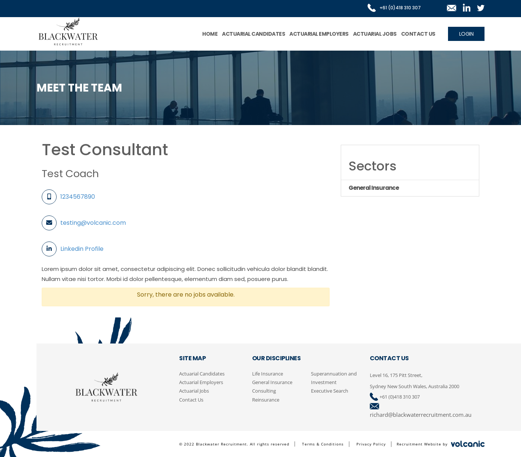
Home (209, 34)
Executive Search (329, 390)
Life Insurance (267, 373)
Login (466, 34)
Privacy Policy (371, 444)
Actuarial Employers (319, 34)
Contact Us (418, 34)
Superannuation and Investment (334, 378)
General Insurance (272, 382)
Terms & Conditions (323, 444)
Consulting (264, 390)
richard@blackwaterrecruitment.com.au (420, 414)
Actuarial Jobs (375, 34)
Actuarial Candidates (253, 34)
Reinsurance (265, 399)
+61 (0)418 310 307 (399, 396)
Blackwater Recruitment (68, 32)
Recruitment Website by (441, 444)
